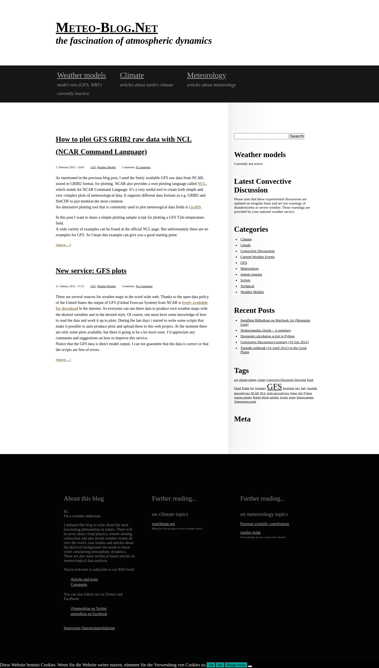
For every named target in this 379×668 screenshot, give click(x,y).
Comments (79, 584)
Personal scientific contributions (264, 524)
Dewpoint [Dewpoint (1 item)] (300, 379)
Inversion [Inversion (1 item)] (288, 388)
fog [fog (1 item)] (252, 388)
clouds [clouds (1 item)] (261, 379)
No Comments (144, 286)
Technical (247, 286)
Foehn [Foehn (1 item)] (245, 388)
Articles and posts (84, 579)
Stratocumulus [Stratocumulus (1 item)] (305, 397)
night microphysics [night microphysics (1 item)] (278, 393)
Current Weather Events (257, 257)
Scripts (245, 280)
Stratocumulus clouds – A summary (265, 330)
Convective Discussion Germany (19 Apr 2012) (274, 342)
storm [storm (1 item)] (292, 397)
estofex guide (250, 532)
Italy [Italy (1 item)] (304, 388)
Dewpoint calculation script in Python (267, 336)
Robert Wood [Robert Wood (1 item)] (261, 397)
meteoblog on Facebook (89, 614)
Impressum (72, 628)
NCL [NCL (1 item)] (263, 393)
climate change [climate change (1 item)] (248, 379)
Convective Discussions (257, 251)
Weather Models (106, 167)
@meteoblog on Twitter (89, 608)
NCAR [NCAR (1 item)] (255, 393)
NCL (202, 183)
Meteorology (206, 75)
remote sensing (251, 274)
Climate (132, 75)
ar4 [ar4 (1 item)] (236, 379)
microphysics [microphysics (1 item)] (242, 393)
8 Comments (143, 167)
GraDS (195, 207)
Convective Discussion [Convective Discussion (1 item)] (279, 379)
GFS (93, 167)
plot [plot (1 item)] (300, 393)
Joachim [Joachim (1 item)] (312, 388)
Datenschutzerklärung (98, 628)
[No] (250, 666)
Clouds (245, 245)
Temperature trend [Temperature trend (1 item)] (245, 401)
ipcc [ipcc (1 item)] (297, 388)
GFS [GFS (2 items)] (274, 386)
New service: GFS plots (91, 271)
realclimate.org (163, 524)
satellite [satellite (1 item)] (274, 397)
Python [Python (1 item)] (307, 393)
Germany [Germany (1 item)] (260, 388)
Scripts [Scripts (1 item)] (284, 397)
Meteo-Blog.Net (107, 27)
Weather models (81, 75)
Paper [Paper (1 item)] (293, 393)
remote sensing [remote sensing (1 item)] (243, 397)
